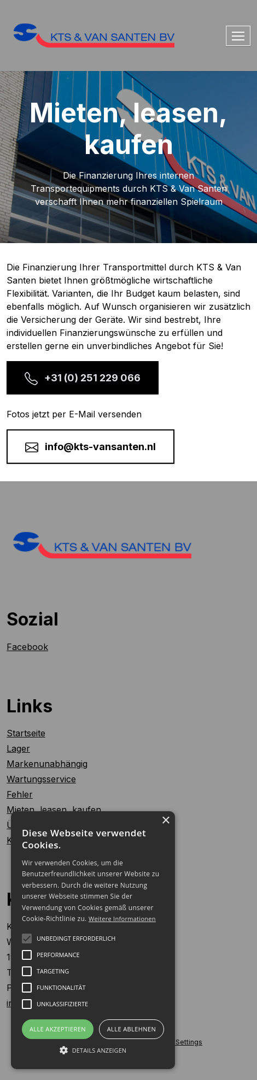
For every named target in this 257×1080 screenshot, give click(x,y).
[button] (93, 1049)
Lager (18, 748)
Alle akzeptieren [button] (58, 1029)
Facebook (27, 646)
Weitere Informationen (122, 918)
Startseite (26, 733)
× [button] (165, 821)
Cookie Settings (176, 1042)
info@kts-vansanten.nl (90, 447)
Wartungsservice (41, 779)
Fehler (20, 794)
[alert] (93, 940)
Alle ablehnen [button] (131, 1029)
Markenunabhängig (47, 763)
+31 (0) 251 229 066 (83, 378)
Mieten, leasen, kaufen (54, 809)
